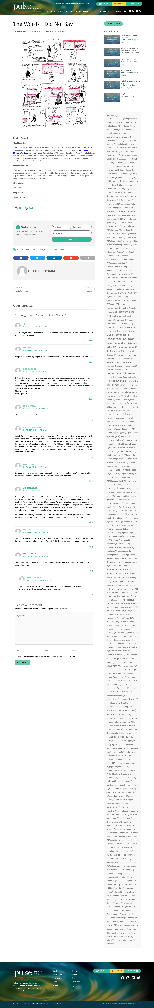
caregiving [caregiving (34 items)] (113, 215)
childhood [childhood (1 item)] (124, 234)
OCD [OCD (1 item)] (109, 666)
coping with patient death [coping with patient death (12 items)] (119, 285)
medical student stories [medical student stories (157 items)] (121, 569)
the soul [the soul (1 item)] (119, 892)
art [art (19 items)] (133, 159)
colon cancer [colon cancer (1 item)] (129, 248)
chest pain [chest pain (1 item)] (115, 230)
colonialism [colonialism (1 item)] (112, 252)
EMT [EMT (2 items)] (109, 381)
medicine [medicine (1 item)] (131, 574)
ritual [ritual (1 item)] (123, 807)
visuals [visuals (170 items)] (112, 925)
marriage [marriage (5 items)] (111, 555)
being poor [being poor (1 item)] (124, 178)
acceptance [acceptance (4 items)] (130, 119)
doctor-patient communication (30, 249)
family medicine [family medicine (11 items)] (124, 392)
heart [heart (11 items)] (123, 459)
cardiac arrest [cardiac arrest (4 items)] (113, 204)
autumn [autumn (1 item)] (110, 166)
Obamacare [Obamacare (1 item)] (122, 662)
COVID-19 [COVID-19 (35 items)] (126, 293)
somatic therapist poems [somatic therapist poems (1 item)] (121, 840)
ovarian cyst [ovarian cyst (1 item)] (121, 677)
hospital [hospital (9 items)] (115, 474)
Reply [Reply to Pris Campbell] (90, 420)
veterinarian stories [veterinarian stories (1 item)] (128, 921)
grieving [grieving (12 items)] (129, 429)
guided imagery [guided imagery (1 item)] (113, 433)
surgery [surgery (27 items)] (114, 870)
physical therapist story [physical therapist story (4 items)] (117, 726)
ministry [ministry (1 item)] (117, 600)
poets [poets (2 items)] (109, 741)
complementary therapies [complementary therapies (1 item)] (117, 267)
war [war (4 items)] (125, 929)
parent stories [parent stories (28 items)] (124, 692)
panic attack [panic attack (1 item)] (115, 685)
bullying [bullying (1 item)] (115, 196)
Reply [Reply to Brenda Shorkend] (90, 594)
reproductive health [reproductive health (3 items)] (118, 796)
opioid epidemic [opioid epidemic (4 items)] (129, 670)
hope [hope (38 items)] (120, 470)
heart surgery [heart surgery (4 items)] (116, 462)
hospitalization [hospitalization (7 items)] (113, 477)
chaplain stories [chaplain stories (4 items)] (114, 226)
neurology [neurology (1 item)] (131, 625)
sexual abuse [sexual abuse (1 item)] (112, 818)
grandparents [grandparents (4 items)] (129, 425)
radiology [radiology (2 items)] (111, 785)
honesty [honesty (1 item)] (110, 470)
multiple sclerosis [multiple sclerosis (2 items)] (114, 614)
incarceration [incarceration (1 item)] (123, 500)
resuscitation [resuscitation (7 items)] (113, 807)
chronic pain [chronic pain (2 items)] (116, 241)
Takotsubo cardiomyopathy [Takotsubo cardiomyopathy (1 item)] (118, 874)
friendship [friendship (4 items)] (112, 410)
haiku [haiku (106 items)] (114, 436)
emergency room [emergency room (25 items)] (116, 373)
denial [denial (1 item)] (132, 320)
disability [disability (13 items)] (124, 331)
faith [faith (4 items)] (127, 389)
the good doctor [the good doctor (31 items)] (124, 884)
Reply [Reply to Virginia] (90, 546)
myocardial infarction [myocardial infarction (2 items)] (115, 618)
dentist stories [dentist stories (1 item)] (126, 324)
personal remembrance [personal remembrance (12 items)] (118, 718)
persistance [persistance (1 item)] (126, 715)
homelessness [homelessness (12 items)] (127, 466)
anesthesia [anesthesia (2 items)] (125, 155)
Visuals (94, 11)
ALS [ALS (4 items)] (120, 148)
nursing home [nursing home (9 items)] (130, 659)
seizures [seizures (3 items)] (114, 815)
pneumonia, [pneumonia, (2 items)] (115, 733)
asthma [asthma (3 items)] (110, 162)
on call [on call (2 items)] (134, 666)
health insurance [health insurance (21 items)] (116, 455)
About (111, 11)
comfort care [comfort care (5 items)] (113, 256)
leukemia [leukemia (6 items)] (119, 536)
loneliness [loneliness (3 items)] (112, 544)
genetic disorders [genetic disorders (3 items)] (124, 418)
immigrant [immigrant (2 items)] (122, 492)
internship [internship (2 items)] (122, 518)
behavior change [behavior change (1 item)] (126, 170)
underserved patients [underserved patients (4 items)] (116, 918)
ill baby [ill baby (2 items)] (121, 485)
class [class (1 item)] (126, 241)
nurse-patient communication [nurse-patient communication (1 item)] (118, 644)
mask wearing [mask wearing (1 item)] (123, 555)
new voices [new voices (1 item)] (122, 633)
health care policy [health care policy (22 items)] (119, 448)
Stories (49, 11)
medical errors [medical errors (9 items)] (116, 562)
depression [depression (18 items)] (113, 327)
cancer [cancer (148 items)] (115, 200)
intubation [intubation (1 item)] (127, 522)
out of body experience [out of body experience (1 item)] (116, 674)
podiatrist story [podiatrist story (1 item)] (128, 733)
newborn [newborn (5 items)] (111, 632)
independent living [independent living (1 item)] (114, 503)
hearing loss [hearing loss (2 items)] (112, 459)
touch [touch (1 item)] (112, 900)
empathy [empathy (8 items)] (130, 377)
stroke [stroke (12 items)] (126, 858)
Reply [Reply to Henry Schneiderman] (90, 457)
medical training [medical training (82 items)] (116, 573)
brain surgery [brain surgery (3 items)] (123, 188)
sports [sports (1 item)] (122, 847)
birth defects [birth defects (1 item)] (112, 185)
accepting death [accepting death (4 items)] (114, 122)
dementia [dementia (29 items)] (121, 320)
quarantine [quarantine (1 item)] (125, 778)
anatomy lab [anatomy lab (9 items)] (113, 155)
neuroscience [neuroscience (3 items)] (113, 629)
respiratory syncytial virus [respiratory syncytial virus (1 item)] (117, 804)
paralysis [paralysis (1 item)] (126, 685)
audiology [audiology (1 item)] (121, 163)
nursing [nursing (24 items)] (116, 658)
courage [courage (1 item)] (115, 293)
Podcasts (102, 11)
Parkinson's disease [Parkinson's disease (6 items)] (115, 695)
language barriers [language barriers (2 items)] (125, 533)
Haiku (86, 11)
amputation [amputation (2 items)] (128, 152)
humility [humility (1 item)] (126, 477)
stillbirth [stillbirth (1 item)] (121, 851)
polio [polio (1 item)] (117, 741)
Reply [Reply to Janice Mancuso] (90, 522)
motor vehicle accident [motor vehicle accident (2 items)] (116, 611)
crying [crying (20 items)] (114, 304)
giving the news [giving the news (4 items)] (114, 425)
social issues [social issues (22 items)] (124, 833)
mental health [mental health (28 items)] (121, 581)
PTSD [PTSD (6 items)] (110, 774)
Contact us (76, 982)
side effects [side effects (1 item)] (128, 822)
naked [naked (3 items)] (130, 618)
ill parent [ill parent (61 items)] (123, 488)
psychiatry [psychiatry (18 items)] (112, 763)
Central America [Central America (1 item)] (128, 215)
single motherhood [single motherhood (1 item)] (114, 825)
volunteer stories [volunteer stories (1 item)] (114, 929)
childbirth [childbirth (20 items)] (112, 234)
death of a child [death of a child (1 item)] (119, 316)
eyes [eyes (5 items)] (120, 389)
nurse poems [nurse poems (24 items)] (117, 651)
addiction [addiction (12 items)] (127, 126)
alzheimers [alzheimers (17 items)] (115, 151)
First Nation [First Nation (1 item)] (121, 403)
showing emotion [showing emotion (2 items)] (114, 822)
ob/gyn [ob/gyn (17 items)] (111, 662)
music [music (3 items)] (127, 614)
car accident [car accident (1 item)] (128, 200)
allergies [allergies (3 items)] (111, 148)
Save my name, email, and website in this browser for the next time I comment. (48, 657)
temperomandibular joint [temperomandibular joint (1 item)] (117, 877)
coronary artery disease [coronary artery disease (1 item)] (116, 289)
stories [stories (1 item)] (130, 851)
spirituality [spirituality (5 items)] (112, 847)
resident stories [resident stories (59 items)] (124, 800)
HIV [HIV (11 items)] (126, 462)
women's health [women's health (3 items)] (124, 933)
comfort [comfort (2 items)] (130, 252)
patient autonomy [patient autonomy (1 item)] (114, 703)
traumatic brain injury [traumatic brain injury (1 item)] (115, 911)
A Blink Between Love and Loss (130, 82)
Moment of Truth (127, 70)
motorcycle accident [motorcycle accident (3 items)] (129, 607)
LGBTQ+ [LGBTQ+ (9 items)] (130, 536)
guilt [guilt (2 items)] (124, 433)
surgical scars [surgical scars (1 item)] (127, 870)
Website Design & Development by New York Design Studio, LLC (121, 1003)
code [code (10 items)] (128, 245)
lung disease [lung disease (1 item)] (115, 547)
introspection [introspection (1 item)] (115, 522)
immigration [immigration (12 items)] (121, 496)
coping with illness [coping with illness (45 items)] (122, 281)
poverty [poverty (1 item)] (125, 741)
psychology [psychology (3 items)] (112, 770)
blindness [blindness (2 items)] (111, 189)
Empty (123, 94)
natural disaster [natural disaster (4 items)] (128, 622)
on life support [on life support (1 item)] (113, 670)
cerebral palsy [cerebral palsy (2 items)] (113, 219)
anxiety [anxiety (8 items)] (113, 159)
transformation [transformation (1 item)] (116, 903)
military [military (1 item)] (110, 596)
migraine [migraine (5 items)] (132, 592)
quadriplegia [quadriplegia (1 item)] (129, 774)
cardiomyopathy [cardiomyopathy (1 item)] (116, 208)
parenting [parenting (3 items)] (123, 688)
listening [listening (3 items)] (126, 540)
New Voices (70, 11)
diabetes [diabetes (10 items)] (126, 327)
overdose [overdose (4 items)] (133, 677)
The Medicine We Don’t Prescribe (129, 36)
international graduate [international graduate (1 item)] (116, 514)
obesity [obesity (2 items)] (133, 662)
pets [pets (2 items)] (134, 718)
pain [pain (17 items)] (110, 681)
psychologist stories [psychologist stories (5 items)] (119, 767)
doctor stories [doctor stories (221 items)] (116, 351)
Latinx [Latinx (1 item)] (110, 536)
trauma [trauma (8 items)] (130, 907)
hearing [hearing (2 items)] (130, 455)
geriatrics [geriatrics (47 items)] (112, 421)
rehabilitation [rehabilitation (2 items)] (119, 792)
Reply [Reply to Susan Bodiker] (90, 570)
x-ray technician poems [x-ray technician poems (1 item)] (125, 940)
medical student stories (54, 249)
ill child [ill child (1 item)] (129, 485)
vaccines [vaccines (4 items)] (114, 921)
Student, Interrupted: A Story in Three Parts (129, 49)
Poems (78, 11)
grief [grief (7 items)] (120, 429)
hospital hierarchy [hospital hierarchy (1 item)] (128, 474)
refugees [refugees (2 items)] (124, 789)
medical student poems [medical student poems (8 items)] (120, 566)
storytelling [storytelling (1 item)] (112, 855)
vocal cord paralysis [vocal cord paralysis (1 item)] (129, 925)
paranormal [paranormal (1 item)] (112, 688)
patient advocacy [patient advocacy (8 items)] (130, 699)
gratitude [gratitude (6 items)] (111, 429)
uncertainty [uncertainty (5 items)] (127, 914)
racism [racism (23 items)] (111, 781)
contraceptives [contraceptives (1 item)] (113, 278)
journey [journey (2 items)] (132, 525)
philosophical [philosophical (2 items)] (112, 722)
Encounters (76, 978)
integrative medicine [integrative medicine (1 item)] (128, 511)
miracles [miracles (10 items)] (128, 600)
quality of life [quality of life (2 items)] (112, 778)
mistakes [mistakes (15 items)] (126, 603)
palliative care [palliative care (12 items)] (122, 681)
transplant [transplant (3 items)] (120, 907)
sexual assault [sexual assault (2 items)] (126, 818)
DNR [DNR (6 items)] (112, 335)
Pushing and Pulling (128, 59)
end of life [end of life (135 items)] (120, 381)
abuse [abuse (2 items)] (120, 119)
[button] (125, 11)
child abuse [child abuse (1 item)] (127, 230)
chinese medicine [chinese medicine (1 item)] (117, 238)
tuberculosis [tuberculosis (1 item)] (115, 914)
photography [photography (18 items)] (127, 722)
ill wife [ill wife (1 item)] (113, 492)
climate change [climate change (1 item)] (116, 245)
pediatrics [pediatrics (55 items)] (113, 714)
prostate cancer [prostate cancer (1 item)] (125, 756)
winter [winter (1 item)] (113, 933)
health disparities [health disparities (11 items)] (129, 451)
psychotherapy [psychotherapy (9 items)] (127, 770)
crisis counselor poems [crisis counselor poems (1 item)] (119, 297)
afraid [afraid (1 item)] (128, 141)
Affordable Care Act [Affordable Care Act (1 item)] (115, 141)
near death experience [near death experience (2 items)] (116, 625)
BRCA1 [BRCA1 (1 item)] (119, 192)
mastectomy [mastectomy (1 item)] (122, 558)
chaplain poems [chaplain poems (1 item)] (125, 223)
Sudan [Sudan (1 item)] (126, 862)
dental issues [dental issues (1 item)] (112, 324)
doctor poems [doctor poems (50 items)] (129, 347)
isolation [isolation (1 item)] (122, 525)
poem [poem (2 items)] (109, 737)
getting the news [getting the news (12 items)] (129, 421)
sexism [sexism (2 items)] (133, 815)
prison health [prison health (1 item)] (119, 752)
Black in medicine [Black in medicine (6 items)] (127, 185)
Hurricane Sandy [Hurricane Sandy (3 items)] (118, 481)
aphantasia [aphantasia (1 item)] (124, 159)
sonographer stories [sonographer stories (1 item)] (115, 844)
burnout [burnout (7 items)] (124, 196)
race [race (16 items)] (135, 777)
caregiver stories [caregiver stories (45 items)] (127, 211)
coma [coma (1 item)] (121, 252)
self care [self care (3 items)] (124, 815)
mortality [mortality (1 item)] (113, 607)
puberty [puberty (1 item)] (118, 774)
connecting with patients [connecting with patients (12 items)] (121, 274)
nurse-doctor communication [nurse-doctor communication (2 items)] (121, 640)
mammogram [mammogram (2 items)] (124, 551)
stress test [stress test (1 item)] (116, 859)
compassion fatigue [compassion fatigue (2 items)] (119, 263)
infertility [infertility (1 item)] (130, 507)
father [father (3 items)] (119, 400)
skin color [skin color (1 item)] (129, 825)
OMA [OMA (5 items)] (116, 666)
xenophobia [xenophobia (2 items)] (112, 944)
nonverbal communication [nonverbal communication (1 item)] (120, 636)
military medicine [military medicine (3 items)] (123, 596)
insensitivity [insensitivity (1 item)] (112, 511)
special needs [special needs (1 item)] (131, 844)
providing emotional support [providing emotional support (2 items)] (118, 759)
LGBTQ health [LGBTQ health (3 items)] (113, 540)
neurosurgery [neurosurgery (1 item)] (127, 629)
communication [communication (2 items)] (127, 256)
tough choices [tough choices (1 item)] (123, 900)
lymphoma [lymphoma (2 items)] (111, 551)
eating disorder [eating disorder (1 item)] (126, 359)
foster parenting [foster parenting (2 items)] (116, 407)
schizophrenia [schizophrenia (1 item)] (124, 811)
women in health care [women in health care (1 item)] (124, 936)
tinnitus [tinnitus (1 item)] (120, 896)
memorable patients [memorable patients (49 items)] (117, 577)
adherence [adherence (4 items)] (114, 129)
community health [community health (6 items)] (115, 259)
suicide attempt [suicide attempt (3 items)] (118, 866)
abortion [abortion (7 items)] (111, 119)
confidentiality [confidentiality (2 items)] (113, 270)
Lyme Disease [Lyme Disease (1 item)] (128, 547)
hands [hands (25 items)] (126, 436)
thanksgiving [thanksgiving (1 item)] (122, 881)
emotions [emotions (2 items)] (120, 377)
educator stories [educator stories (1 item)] (113, 362)
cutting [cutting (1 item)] (127, 308)
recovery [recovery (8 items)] (114, 789)
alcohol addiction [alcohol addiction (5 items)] (125, 144)
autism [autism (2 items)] (130, 163)
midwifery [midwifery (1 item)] (121, 593)
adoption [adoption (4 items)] (111, 133)
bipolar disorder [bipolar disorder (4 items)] (117, 181)
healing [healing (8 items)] (119, 440)
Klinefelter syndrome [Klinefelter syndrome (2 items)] (115, 529)
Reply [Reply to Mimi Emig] (90, 362)
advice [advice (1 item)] (128, 137)
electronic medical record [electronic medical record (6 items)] (118, 370)
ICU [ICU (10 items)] (112, 485)
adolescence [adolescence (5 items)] (127, 129)
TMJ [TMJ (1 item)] (128, 896)
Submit (119, 11)
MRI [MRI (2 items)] (129, 611)
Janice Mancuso (30, 488)
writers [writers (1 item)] (110, 940)
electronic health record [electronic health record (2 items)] (127, 366)
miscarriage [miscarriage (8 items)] (112, 603)
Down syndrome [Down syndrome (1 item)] (123, 355)
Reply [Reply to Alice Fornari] (90, 481)
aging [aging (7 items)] (112, 144)
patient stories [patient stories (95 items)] (127, 710)
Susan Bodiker (29, 554)
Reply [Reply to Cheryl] (90, 341)
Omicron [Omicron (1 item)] (124, 666)
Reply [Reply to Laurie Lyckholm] (90, 399)
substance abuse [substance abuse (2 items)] (114, 862)
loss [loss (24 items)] (122, 543)
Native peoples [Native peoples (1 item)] (113, 622)
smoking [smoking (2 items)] (111, 829)
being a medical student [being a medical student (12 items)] (118, 174)
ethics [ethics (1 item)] (112, 389)
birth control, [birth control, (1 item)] (132, 181)
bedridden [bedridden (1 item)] (120, 166)
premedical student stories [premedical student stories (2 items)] (120, 748)
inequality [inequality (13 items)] (119, 507)
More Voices (59, 11)
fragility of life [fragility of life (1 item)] (131, 407)
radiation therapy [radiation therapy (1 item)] (125, 781)
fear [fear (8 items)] (127, 400)
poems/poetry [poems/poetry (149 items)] (124, 737)
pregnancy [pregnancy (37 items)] (117, 744)
